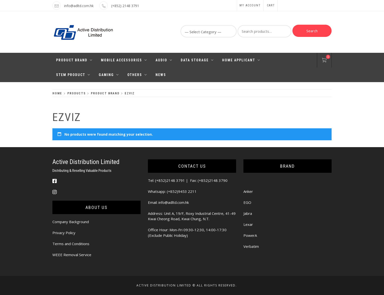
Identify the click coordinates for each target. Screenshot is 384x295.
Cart (271, 5)
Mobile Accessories (124, 60)
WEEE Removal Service (71, 254)
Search (312, 30)
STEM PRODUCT (73, 75)
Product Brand (74, 60)
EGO (247, 202)
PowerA (250, 235)
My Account (250, 5)
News (161, 75)
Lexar (248, 224)
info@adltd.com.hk (79, 5)
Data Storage (197, 60)
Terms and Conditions (70, 243)
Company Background (70, 221)
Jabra (247, 213)
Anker (248, 191)
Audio (164, 60)
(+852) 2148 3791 (125, 5)
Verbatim (251, 246)
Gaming (109, 75)
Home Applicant (241, 60)
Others (137, 75)
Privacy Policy (63, 232)
